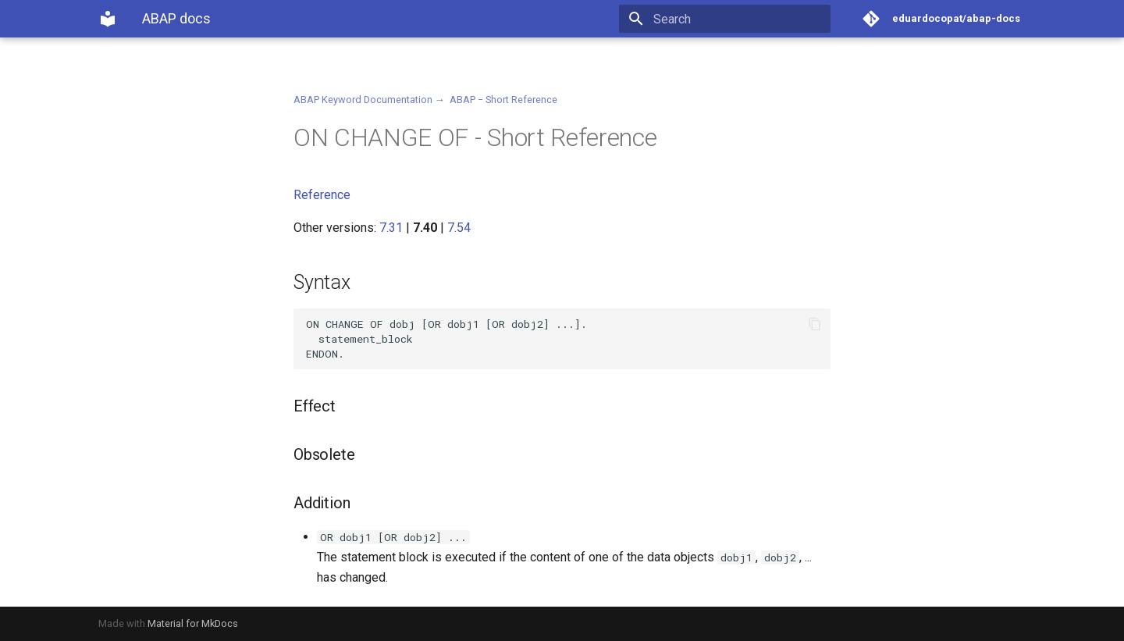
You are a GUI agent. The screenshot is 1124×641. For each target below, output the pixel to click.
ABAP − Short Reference (503, 99)
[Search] (739, 19)
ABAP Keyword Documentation (362, 99)
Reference (321, 194)
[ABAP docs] (107, 18)
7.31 (391, 227)
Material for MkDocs (193, 623)
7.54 (459, 227)
